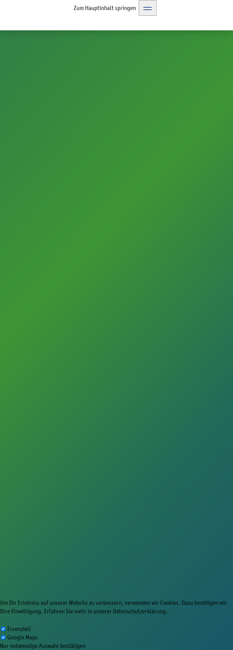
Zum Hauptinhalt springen (105, 8)
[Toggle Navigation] (148, 8)
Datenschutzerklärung (139, 611)
